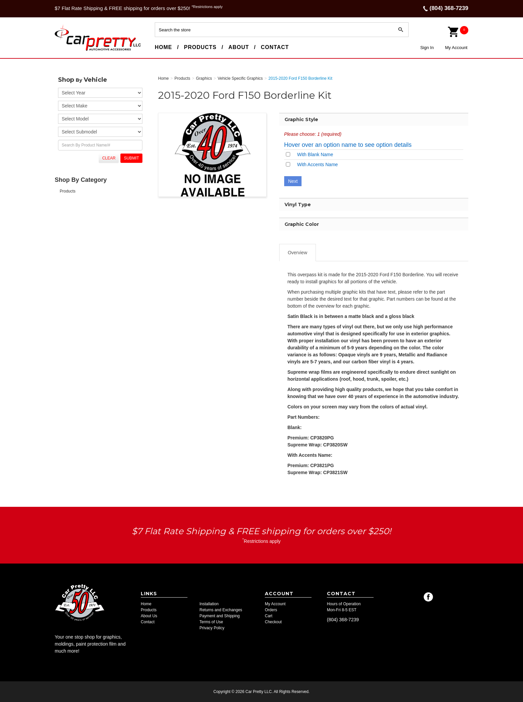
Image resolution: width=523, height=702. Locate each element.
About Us (149, 616)
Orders (271, 610)
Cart (269, 616)
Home (163, 47)
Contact (275, 47)
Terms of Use (211, 622)
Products (200, 47)
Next (293, 181)
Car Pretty (67, 50)
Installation (208, 604)
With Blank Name (315, 154)
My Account (456, 47)
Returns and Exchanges (220, 610)
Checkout (273, 622)
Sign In (427, 47)
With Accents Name (317, 164)
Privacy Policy (211, 628)
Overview (297, 252)
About (238, 47)
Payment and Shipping (219, 616)
